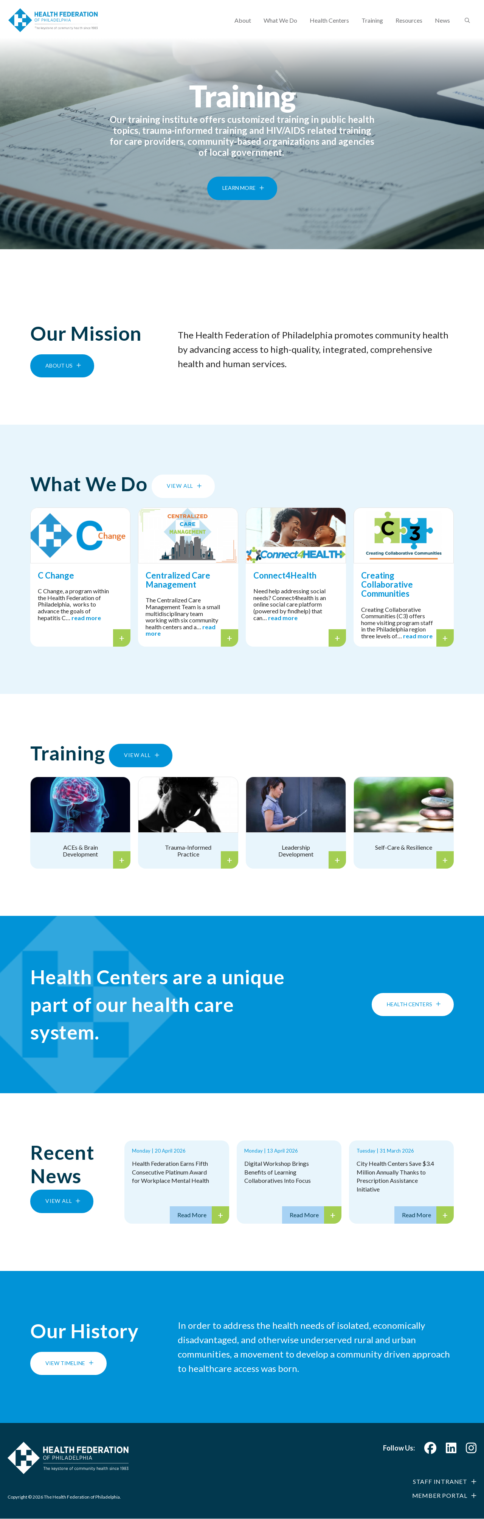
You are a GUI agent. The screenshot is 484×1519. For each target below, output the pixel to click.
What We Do (280, 24)
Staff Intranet (440, 1481)
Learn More (239, 200)
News (442, 24)
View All (180, 486)
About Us (59, 365)
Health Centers (329, 24)
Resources (409, 24)
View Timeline (65, 1363)
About (242, 24)
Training (372, 24)
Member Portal (439, 1495)
